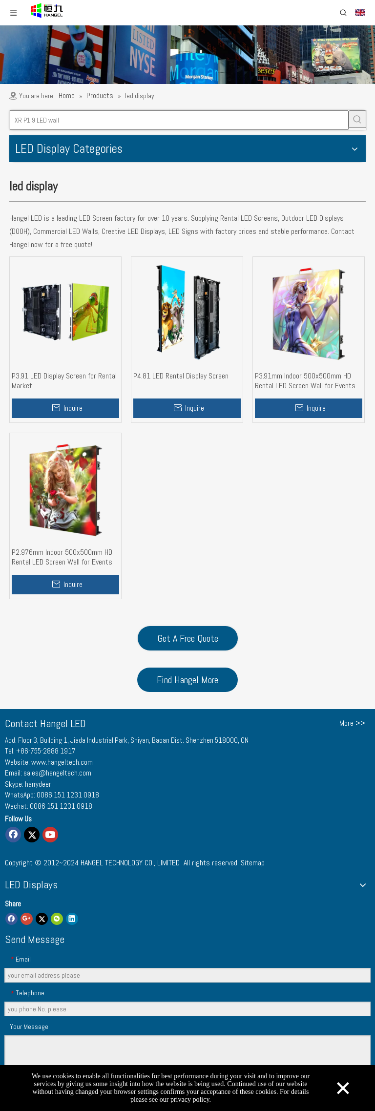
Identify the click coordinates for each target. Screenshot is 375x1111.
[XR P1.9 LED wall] (179, 120)
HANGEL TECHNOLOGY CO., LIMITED (130, 863)
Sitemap (253, 863)
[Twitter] (32, 834)
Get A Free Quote (187, 638)
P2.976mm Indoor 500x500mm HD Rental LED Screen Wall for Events (62, 557)
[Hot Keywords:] (357, 119)
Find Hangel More (187, 679)
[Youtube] (50, 834)
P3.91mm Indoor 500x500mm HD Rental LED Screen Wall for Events (305, 381)
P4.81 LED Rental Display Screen (181, 376)
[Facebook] (13, 834)
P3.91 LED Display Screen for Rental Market (64, 381)
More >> (352, 723)
